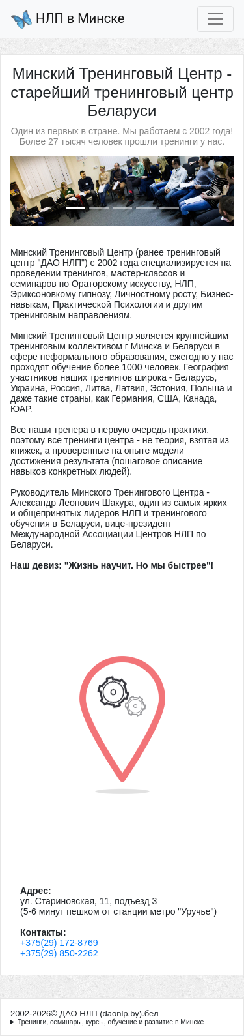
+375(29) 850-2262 (59, 953)
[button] (27, 191)
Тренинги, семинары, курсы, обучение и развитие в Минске (111, 1022)
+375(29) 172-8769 (59, 943)
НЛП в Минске (67, 19)
